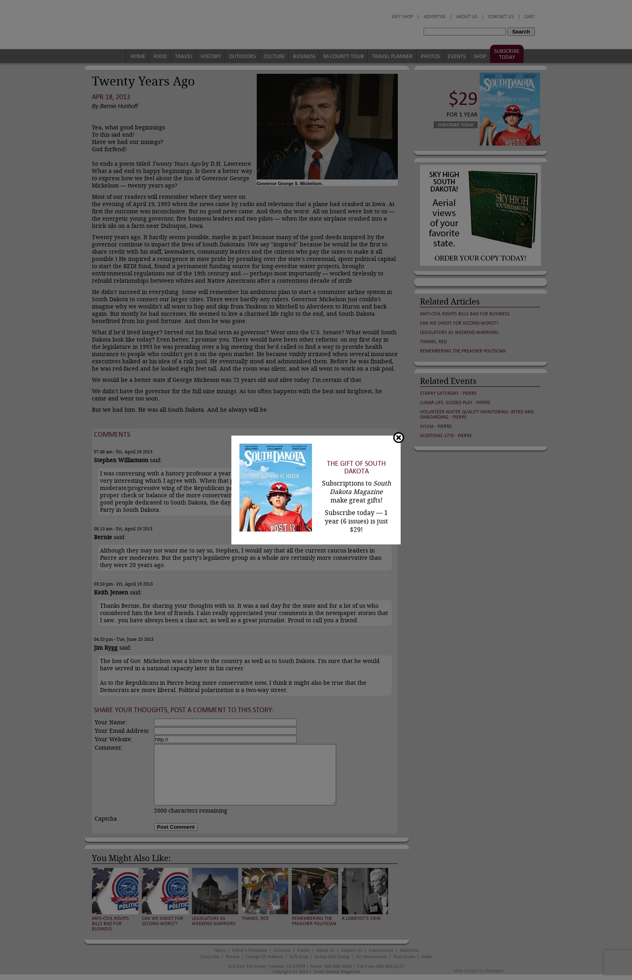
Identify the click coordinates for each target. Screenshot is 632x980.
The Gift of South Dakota (356, 467)
